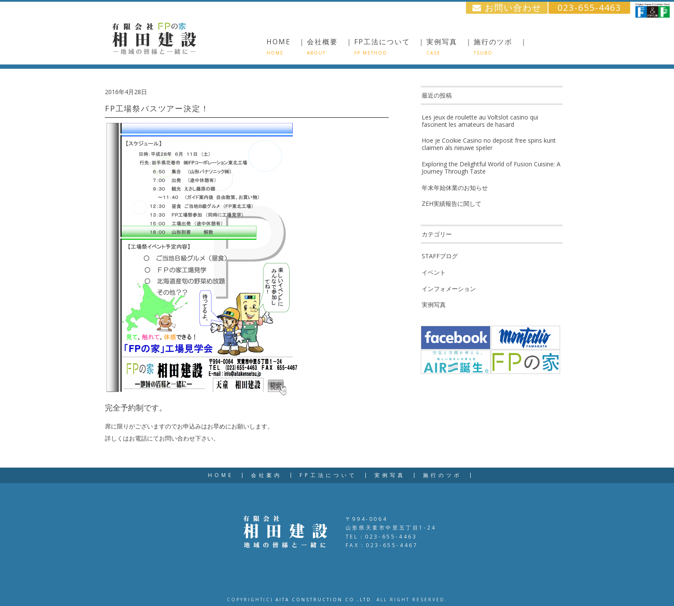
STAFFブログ (440, 256)
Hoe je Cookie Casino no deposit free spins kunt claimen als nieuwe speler (489, 144)
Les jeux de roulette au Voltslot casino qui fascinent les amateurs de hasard (480, 121)
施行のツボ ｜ (501, 46)
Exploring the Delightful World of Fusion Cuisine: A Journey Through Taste (491, 167)
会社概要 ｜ (330, 46)
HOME (220, 475)
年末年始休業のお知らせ (455, 188)
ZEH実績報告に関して (451, 203)
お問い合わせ (507, 7)
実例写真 (434, 304)
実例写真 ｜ (449, 46)
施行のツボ (442, 475)
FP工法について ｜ (390, 46)
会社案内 (266, 475)
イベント (434, 272)
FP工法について (328, 475)
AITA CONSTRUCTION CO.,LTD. (325, 600)
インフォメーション (449, 289)
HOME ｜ (286, 46)
